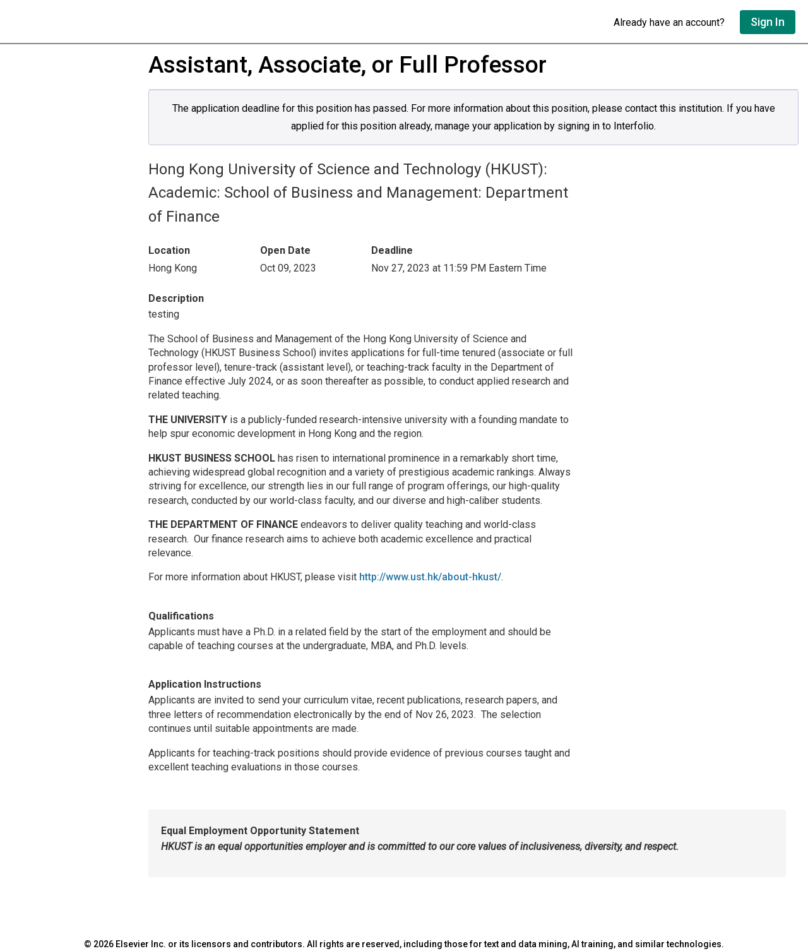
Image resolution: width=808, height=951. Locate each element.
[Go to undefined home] (307, 22)
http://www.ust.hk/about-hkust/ (430, 577)
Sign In (768, 21)
